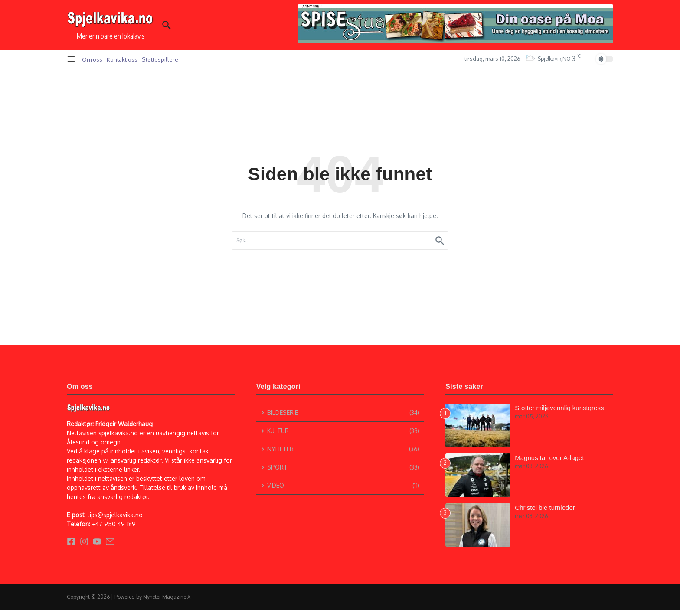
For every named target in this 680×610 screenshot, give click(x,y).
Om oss (92, 59)
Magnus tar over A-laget (549, 457)
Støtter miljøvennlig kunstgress (559, 407)
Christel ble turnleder (545, 507)
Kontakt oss (122, 59)
